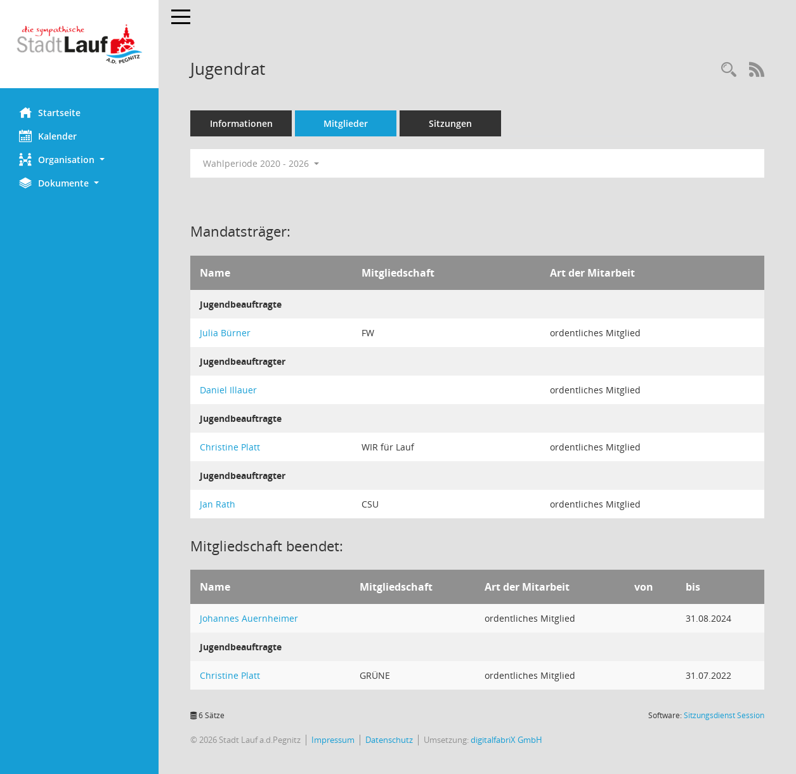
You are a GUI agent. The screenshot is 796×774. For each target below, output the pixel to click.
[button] (79, 159)
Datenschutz (389, 739)
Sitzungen (450, 123)
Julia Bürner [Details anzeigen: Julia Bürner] (225, 333)
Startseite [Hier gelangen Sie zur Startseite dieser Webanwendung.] (50, 112)
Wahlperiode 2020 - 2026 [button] (261, 163)
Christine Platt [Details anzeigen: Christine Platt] (230, 447)
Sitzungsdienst (724, 715)
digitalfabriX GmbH (506, 739)
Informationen (241, 123)
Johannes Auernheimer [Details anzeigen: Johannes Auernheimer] (249, 618)
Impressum (333, 739)
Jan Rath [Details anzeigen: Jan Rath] (217, 504)
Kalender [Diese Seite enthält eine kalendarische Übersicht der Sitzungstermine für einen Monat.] (48, 135)
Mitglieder (345, 123)
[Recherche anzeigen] (729, 70)
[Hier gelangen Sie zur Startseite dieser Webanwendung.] (79, 44)
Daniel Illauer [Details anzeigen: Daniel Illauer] (228, 390)
